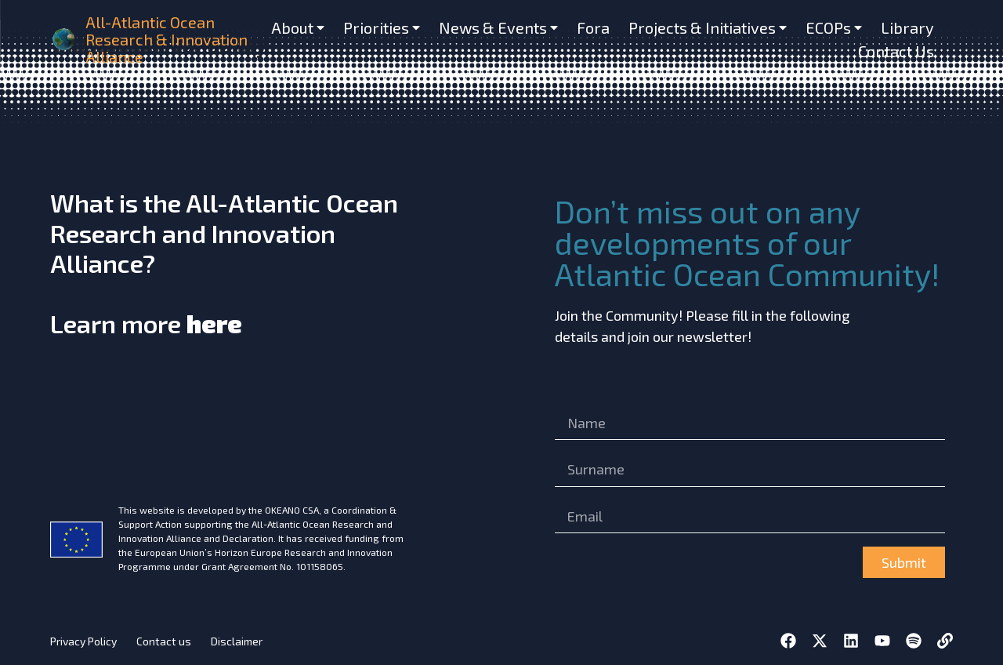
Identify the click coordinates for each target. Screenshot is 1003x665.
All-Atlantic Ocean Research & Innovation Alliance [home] (166, 39)
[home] (64, 39)
